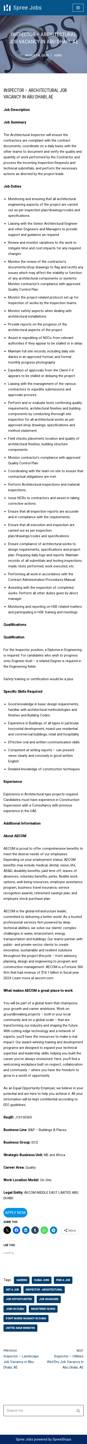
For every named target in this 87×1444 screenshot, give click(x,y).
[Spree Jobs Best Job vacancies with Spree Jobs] (22, 7)
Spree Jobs (24, 1439)
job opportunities (19, 1299)
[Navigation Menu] (78, 8)
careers (21, 1280)
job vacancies (48, 1299)
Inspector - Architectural (44, 1289)
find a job (63, 1280)
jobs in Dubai (15, 1309)
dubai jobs (41, 1280)
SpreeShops (62, 1439)
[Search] (38, 1410)
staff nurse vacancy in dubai (26, 1318)
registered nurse (43, 1309)
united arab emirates (20, 1328)
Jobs (58, 55)
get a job (12, 1289)
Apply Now (15, 1212)
